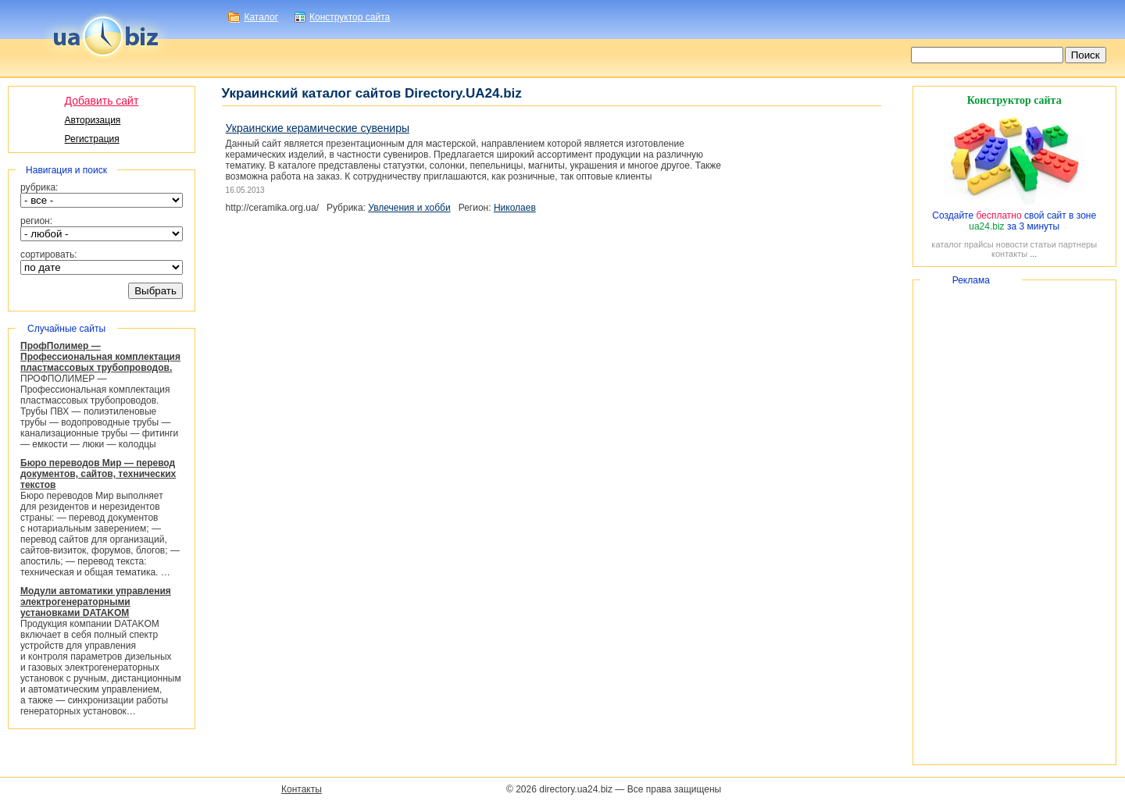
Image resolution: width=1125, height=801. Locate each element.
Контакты (301, 789)
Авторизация (93, 120)
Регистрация (92, 139)
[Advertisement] (1014, 522)
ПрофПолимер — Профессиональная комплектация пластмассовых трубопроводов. (100, 356)
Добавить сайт (102, 100)
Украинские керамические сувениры (317, 128)
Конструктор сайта (349, 17)
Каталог (261, 17)
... (1033, 253)
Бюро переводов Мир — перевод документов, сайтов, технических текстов (98, 473)
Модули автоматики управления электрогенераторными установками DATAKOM (95, 602)
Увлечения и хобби (409, 207)
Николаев (515, 207)
